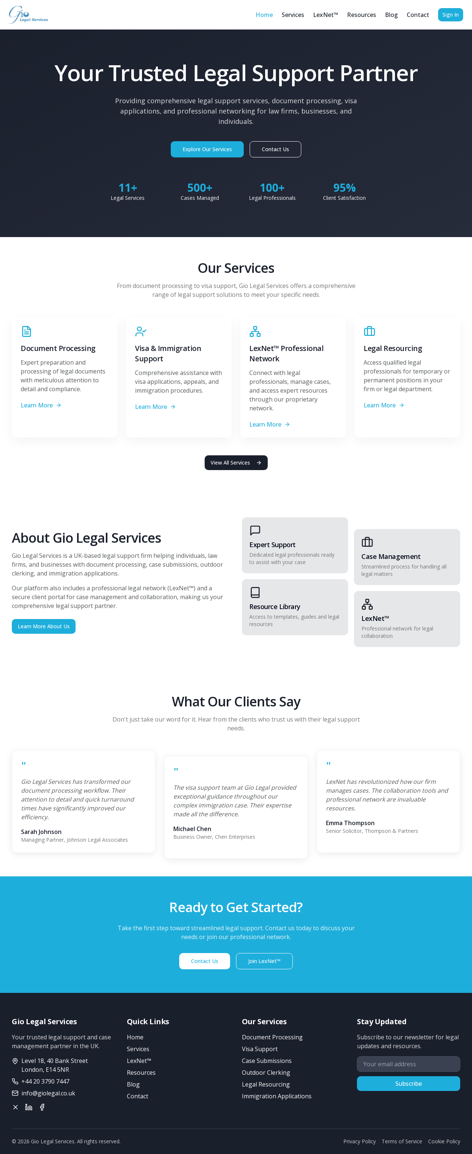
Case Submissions (267, 1061)
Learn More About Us (44, 626)
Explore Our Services (207, 149)
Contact (418, 15)
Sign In (450, 14)
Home (264, 15)
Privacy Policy (359, 1141)
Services (293, 15)
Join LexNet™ (264, 960)
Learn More (41, 405)
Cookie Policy (444, 1141)
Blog (391, 15)
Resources (361, 15)
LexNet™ (325, 15)
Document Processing (272, 1037)
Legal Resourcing (266, 1084)
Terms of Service (402, 1141)
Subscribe (408, 1084)
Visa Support (260, 1049)
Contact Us (275, 149)
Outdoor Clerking (266, 1072)
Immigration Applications (277, 1096)
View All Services (236, 462)
